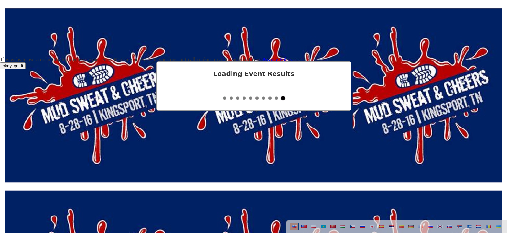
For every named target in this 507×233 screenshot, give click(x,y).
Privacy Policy (277, 59)
